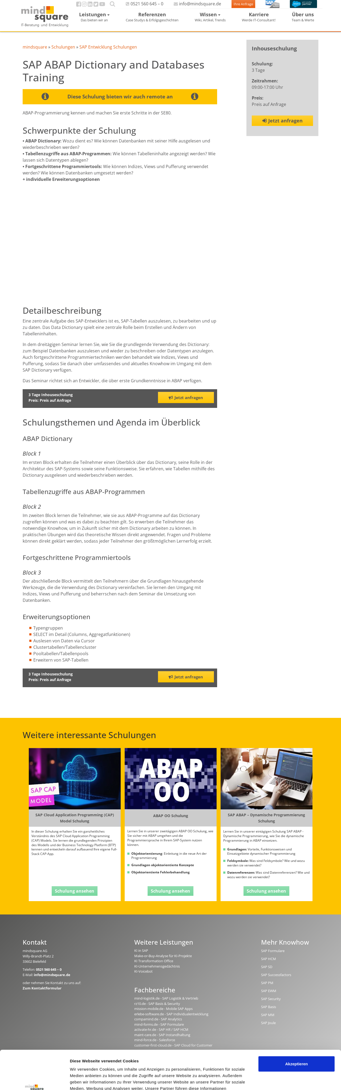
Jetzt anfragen (282, 125)
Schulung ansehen (74, 896)
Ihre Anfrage (233, 6)
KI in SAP (141, 955)
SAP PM (267, 988)
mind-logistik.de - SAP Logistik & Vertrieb (166, 1003)
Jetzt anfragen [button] (186, 402)
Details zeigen (83, 1079)
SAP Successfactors (276, 980)
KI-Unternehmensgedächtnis (157, 971)
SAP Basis (268, 1012)
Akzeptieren (296, 1027)
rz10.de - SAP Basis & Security (157, 1008)
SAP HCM (268, 964)
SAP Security (271, 1004)
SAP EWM (268, 996)
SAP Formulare (273, 956)
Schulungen (63, 52)
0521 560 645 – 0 (141, 6)
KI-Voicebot (143, 976)
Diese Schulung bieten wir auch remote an (120, 101)
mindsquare (35, 52)
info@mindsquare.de (189, 6)
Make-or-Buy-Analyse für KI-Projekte (163, 960)
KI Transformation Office (153, 966)
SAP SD (266, 972)
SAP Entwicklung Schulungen (108, 52)
